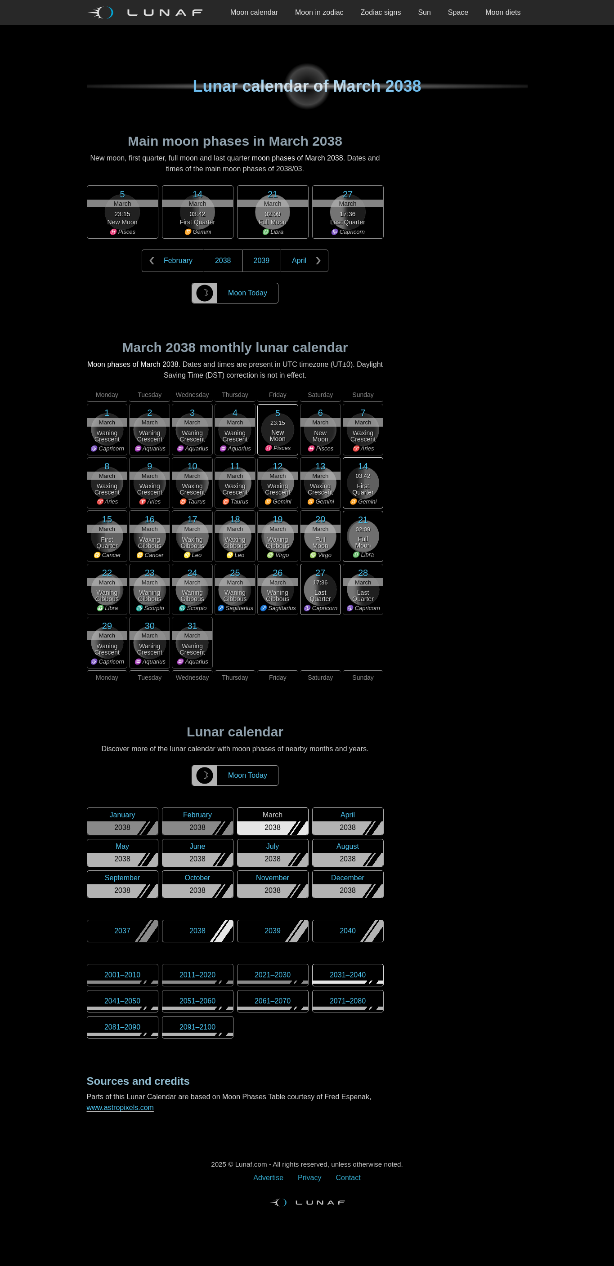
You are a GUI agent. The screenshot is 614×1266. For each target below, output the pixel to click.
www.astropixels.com (120, 1107)
